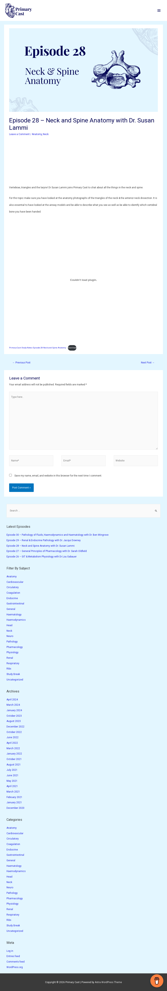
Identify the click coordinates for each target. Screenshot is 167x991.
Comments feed (16, 961)
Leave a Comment (19, 134)
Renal (10, 657)
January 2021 (14, 802)
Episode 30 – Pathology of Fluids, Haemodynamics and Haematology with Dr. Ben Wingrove (57, 534)
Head (9, 625)
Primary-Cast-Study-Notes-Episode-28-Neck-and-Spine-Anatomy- (37, 348)
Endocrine (12, 598)
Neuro (10, 636)
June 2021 (12, 775)
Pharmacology (15, 647)
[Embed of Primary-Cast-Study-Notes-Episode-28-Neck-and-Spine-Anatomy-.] (83, 280)
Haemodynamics (16, 619)
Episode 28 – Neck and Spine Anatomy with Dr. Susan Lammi (41, 545)
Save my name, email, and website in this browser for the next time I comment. (58, 475)
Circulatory (13, 587)
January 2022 (14, 753)
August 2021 (14, 764)
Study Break (13, 674)
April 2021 (12, 786)
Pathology (12, 641)
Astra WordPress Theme (108, 982)
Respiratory (13, 663)
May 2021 (12, 780)
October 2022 (14, 732)
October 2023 (14, 715)
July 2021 (12, 770)
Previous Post (22, 362)
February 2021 (14, 797)
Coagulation (13, 592)
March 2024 (13, 704)
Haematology (14, 614)
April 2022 (12, 742)
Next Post (148, 362)
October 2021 (14, 759)
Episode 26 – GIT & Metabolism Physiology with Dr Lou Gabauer (42, 556)
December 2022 (15, 726)
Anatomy (37, 134)
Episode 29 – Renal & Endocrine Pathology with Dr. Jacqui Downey (44, 540)
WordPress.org (15, 967)
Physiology (12, 652)
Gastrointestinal (15, 603)
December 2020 (15, 808)
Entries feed (13, 956)
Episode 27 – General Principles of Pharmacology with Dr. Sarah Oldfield (47, 551)
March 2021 (13, 791)
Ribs (9, 668)
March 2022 (13, 748)
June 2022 (12, 737)
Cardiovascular (15, 582)
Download (72, 348)
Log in (10, 951)
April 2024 (12, 699)
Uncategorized (15, 679)
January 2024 (14, 710)
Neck (46, 134)
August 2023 (14, 721)
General (11, 609)
